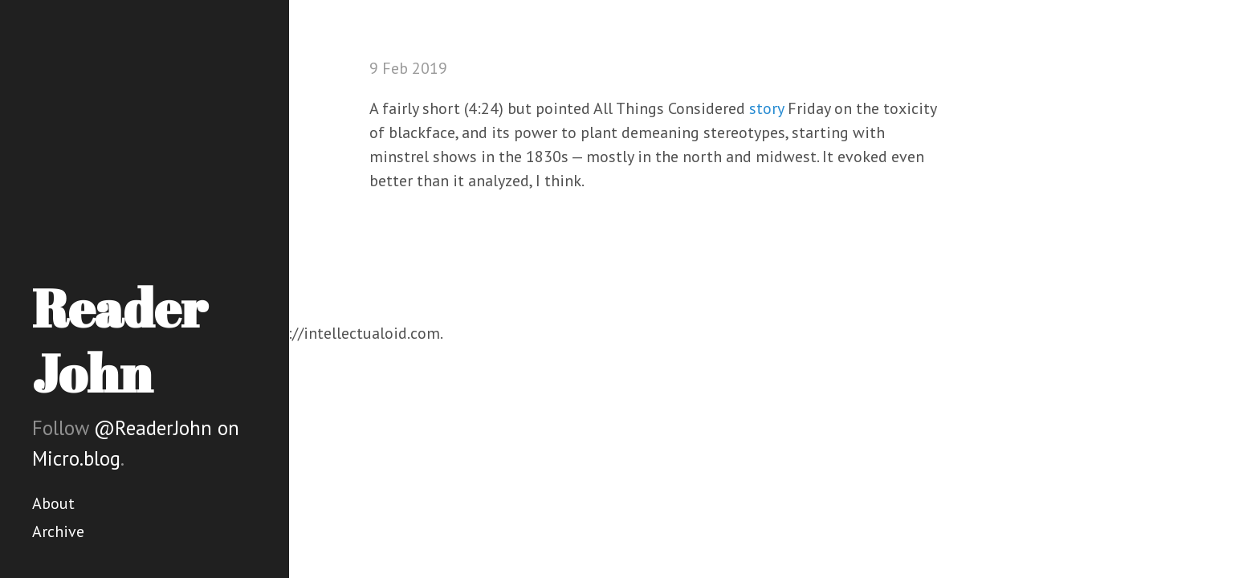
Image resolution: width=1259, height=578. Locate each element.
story (766, 108)
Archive (58, 531)
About (53, 503)
